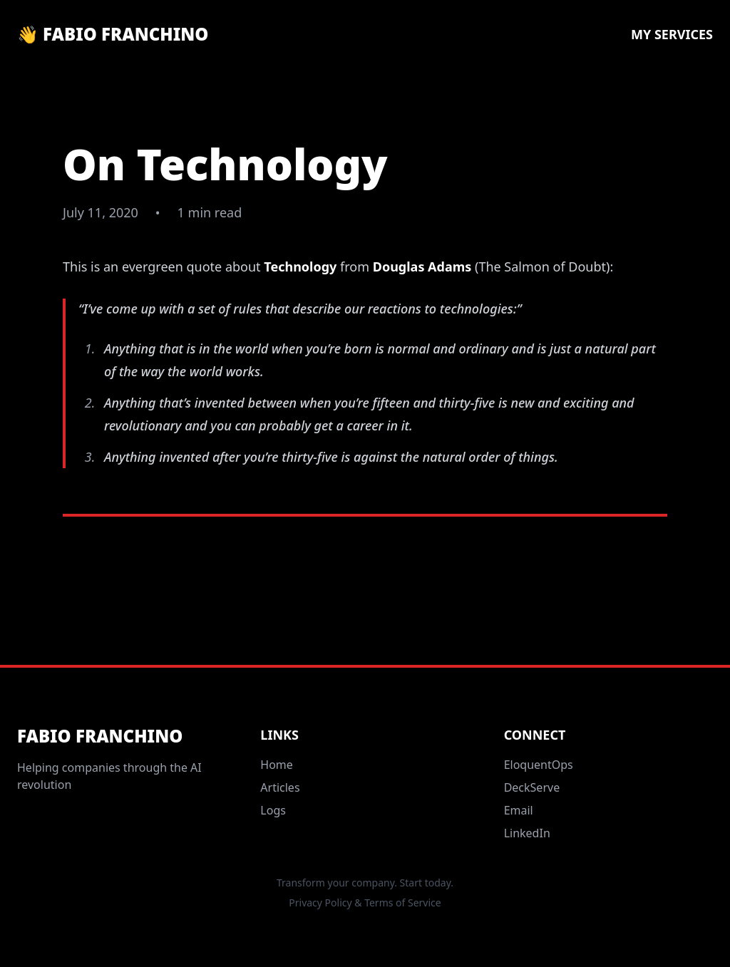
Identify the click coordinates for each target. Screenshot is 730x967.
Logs (273, 810)
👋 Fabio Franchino (112, 34)
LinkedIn (527, 833)
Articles (279, 787)
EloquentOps (538, 764)
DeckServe (532, 787)
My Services (672, 34)
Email (518, 810)
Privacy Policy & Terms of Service (365, 902)
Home (276, 764)
